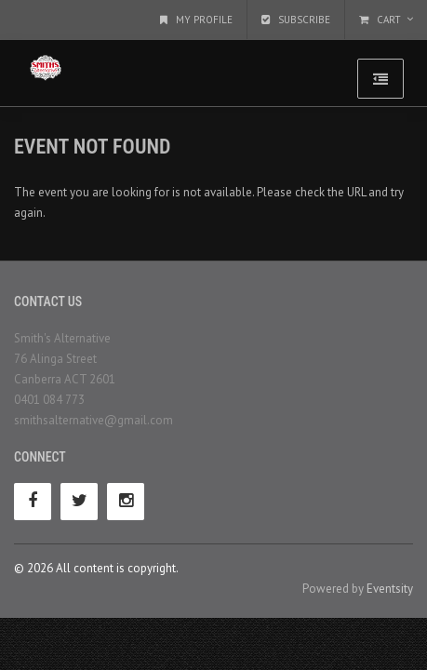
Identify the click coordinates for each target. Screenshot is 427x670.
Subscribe (295, 19)
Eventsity (390, 588)
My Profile (196, 19)
